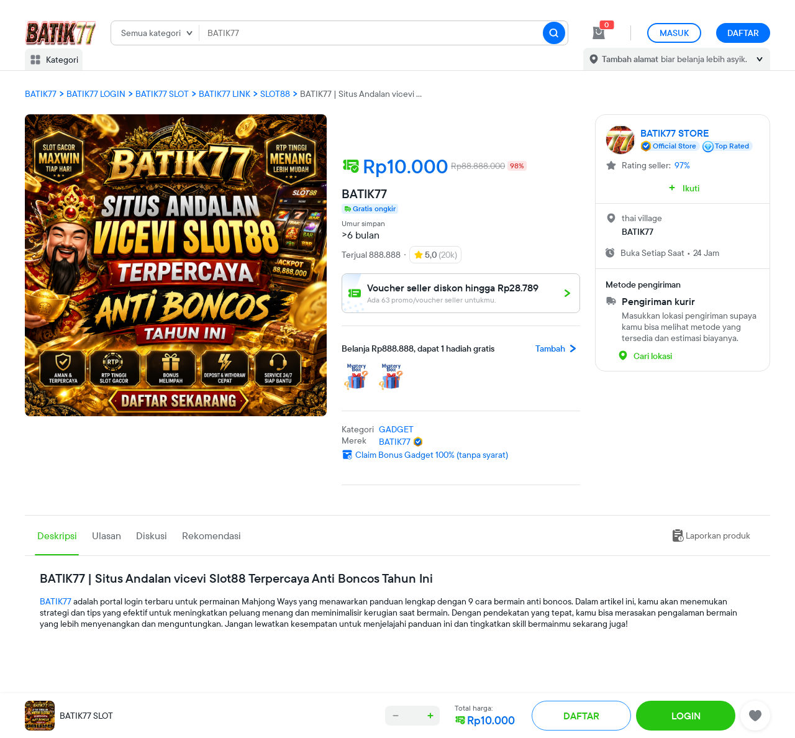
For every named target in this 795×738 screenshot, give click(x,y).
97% (682, 165)
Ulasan (106, 535)
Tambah (557, 348)
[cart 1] (598, 33)
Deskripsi (57, 535)
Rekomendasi (211, 535)
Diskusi (151, 535)
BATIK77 (55, 601)
